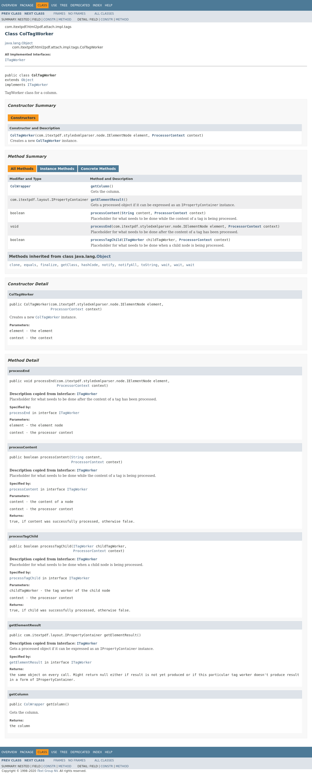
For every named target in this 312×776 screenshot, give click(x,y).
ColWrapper (20, 186)
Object (27, 80)
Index (97, 5)
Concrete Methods (98, 169)
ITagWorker (15, 60)
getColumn (100, 186)
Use (54, 5)
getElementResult (107, 200)
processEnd (101, 226)
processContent (105, 213)
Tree (64, 5)
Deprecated (80, 5)
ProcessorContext (168, 135)
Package (26, 5)
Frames (60, 13)
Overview (9, 5)
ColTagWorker (22, 135)
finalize (48, 265)
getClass (69, 265)
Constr (49, 19)
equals (30, 265)
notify (108, 265)
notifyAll (127, 265)
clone (15, 265)
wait (166, 265)
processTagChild (106, 240)
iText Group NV (47, 771)
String (128, 213)
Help (108, 5)
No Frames (77, 13)
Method (64, 19)
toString (149, 265)
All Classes (104, 13)
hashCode (89, 265)
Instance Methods (57, 169)
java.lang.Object (19, 43)
